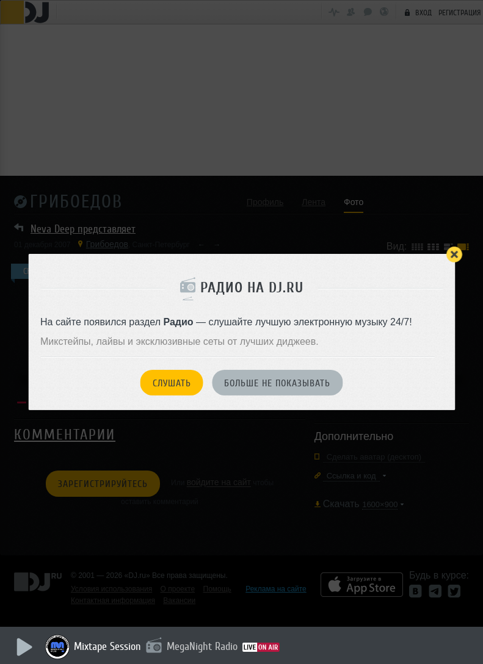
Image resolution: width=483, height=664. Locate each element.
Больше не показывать (277, 383)
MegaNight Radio (202, 646)
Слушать (172, 383)
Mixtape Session (108, 646)
